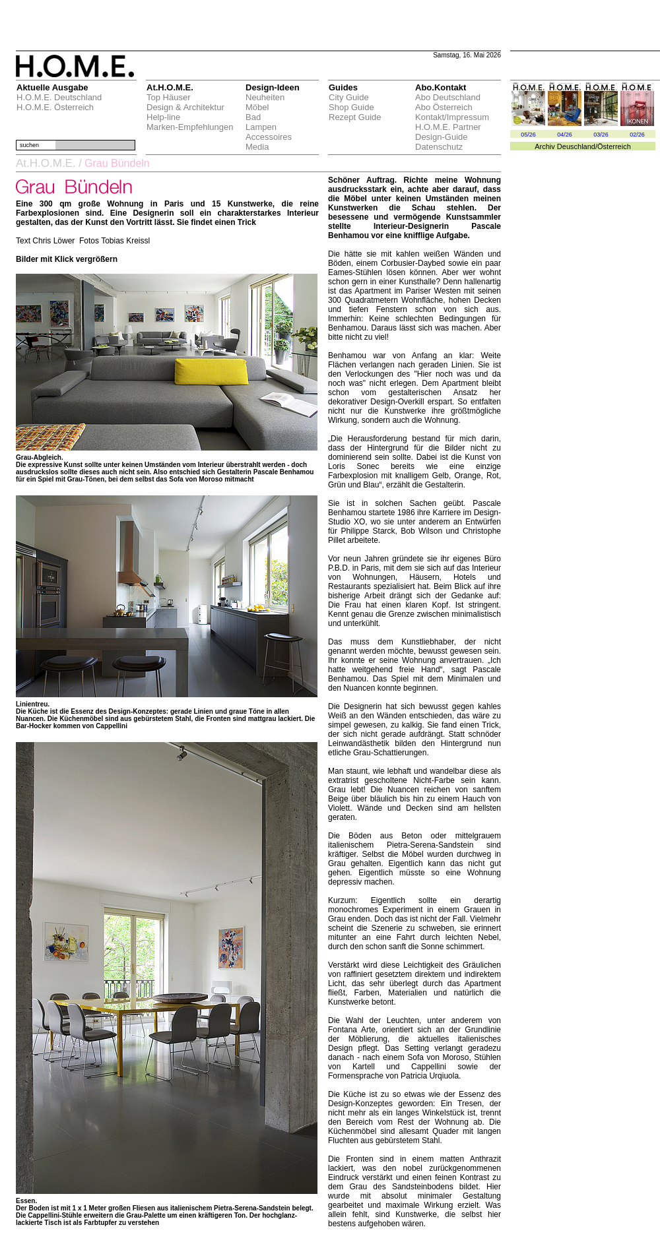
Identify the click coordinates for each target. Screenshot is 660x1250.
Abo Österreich (444, 107)
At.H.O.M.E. (46, 163)
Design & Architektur (185, 107)
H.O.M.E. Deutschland (59, 97)
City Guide (349, 97)
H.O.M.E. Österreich (55, 107)
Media (257, 147)
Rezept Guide (355, 117)
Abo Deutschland (447, 97)
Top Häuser (168, 97)
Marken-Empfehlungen (190, 127)
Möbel (257, 107)
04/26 (564, 134)
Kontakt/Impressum (452, 117)
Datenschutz (439, 147)
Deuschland (576, 146)
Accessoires (269, 137)
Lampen (261, 127)
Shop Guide (351, 107)
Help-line (163, 117)
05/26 (528, 134)
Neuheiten (265, 97)
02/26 (637, 134)
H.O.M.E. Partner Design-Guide (448, 132)
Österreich (614, 146)
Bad (253, 117)
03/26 (601, 134)
